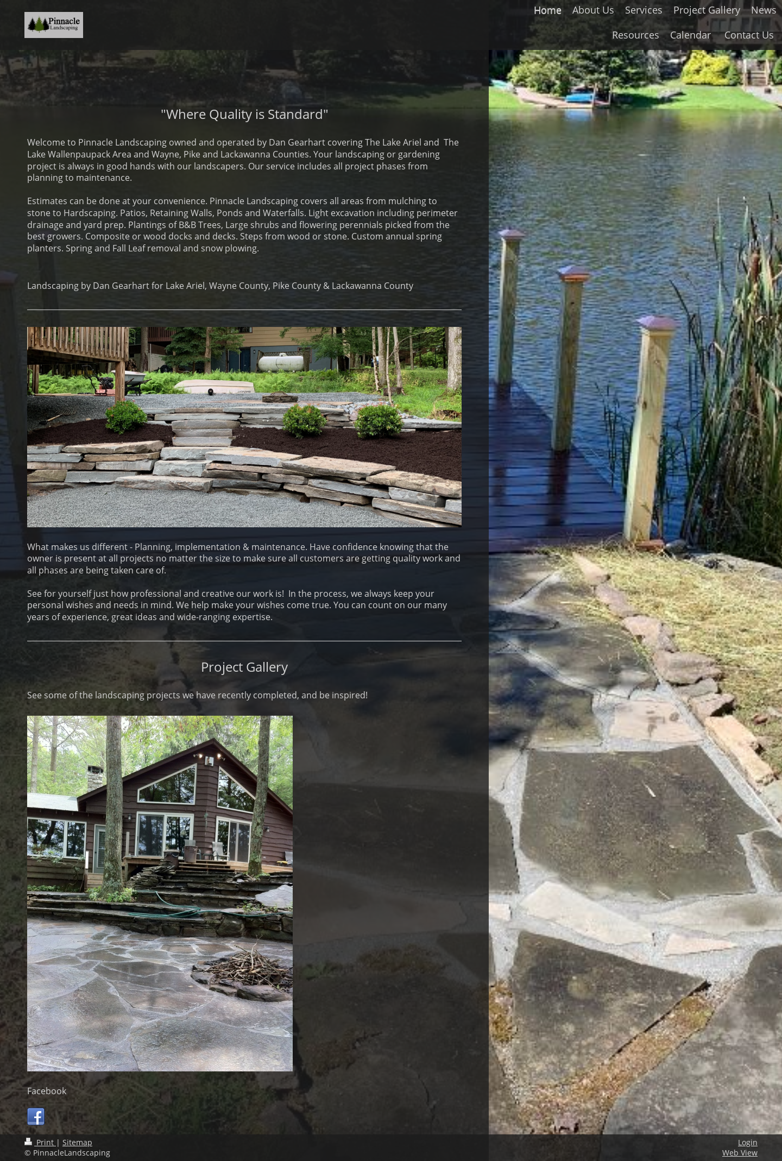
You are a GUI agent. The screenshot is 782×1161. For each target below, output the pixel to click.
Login (748, 1142)
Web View (740, 1152)
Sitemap (77, 1142)
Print (40, 1142)
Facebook (46, 1091)
